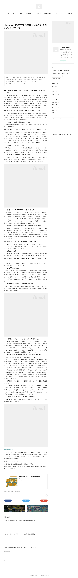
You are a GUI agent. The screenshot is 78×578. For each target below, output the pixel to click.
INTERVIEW (40, 13)
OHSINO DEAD (57, 70)
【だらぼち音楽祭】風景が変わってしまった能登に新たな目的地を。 (20, 534)
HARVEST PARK (8, 449)
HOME (11, 13)
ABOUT (18, 13)
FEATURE (56, 78)
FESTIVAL (31, 13)
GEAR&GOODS (51, 13)
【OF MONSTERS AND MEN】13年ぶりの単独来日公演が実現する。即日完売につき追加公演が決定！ (27, 520)
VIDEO (59, 13)
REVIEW (65, 73)
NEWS (24, 13)
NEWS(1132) (6, 491)
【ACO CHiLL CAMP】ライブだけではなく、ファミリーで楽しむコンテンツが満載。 (24, 547)
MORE (66, 13)
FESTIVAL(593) (11, 491)
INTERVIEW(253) (17, 491)
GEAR (66, 76)
